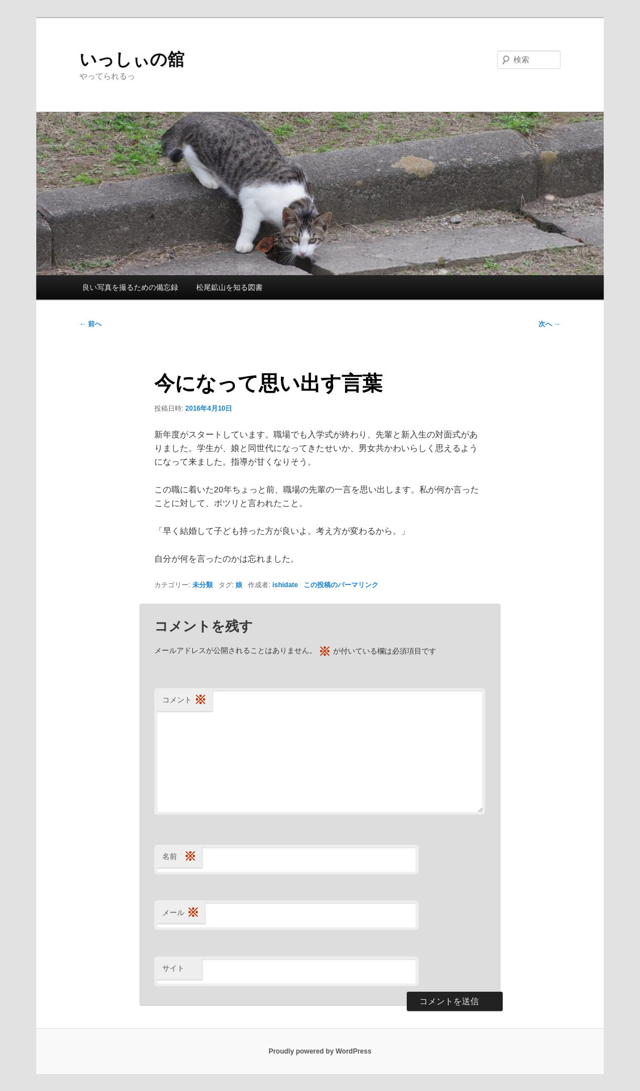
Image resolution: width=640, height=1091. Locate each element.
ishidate (285, 585)
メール (180, 913)
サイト (173, 968)
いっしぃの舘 (131, 59)
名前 (179, 857)
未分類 (202, 585)
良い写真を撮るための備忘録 (130, 287)
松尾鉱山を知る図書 (229, 287)
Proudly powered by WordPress (319, 1051)
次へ (549, 324)
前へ (90, 324)
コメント (184, 700)
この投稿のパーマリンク (341, 585)
